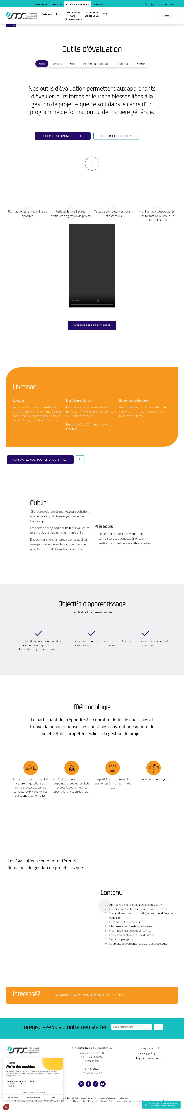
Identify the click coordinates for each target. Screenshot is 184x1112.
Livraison (57, 63)
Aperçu (42, 63)
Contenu (141, 63)
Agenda (98, 4)
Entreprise (41, 4)
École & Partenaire (77, 4)
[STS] (105, 14)
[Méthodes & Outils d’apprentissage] (73, 15)
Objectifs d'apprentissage (95, 63)
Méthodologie (122, 63)
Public (72, 63)
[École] (59, 14)
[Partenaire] (47, 14)
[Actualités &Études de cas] (92, 14)
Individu (57, 4)
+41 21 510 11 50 (91, 1072)
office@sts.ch (92, 1068)
